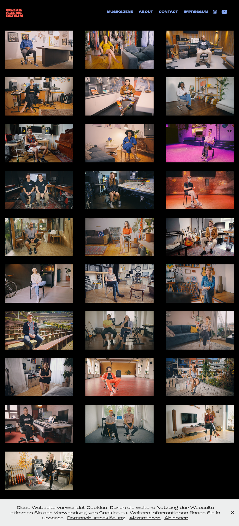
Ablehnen (176, 517)
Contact (168, 12)
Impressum (196, 12)
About (146, 12)
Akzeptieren (145, 517)
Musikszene (120, 12)
